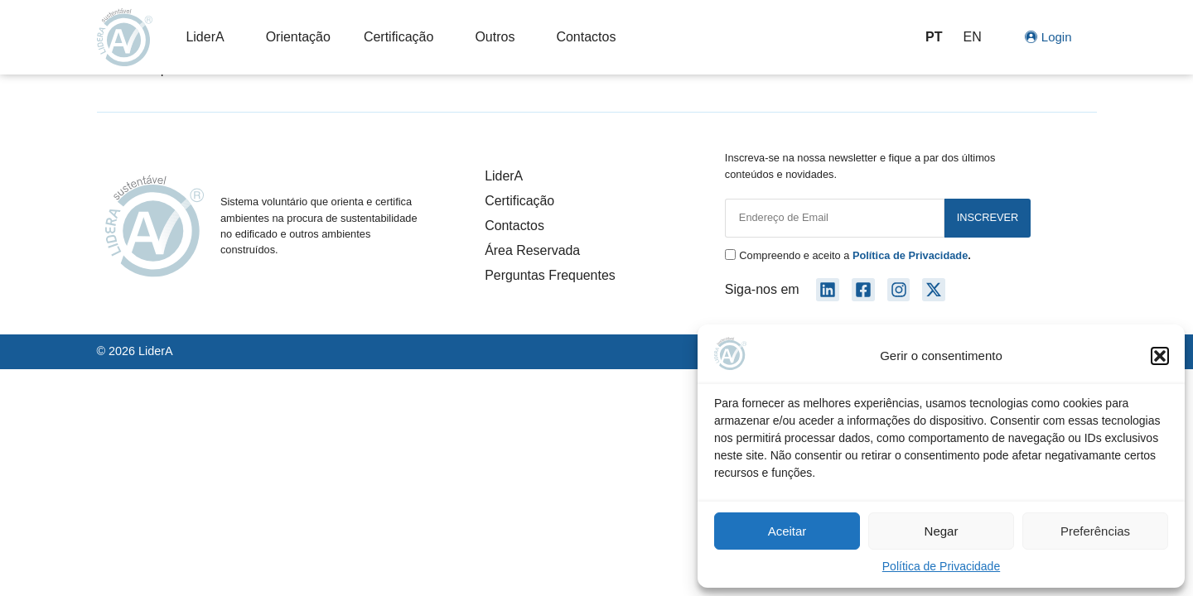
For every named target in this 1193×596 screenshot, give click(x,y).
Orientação (298, 37)
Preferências (1095, 531)
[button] (1160, 356)
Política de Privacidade (941, 566)
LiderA (209, 37)
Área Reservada (533, 250)
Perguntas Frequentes (550, 275)
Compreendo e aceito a (855, 256)
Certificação (403, 37)
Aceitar (787, 531)
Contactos (586, 37)
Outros (499, 37)
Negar (942, 531)
